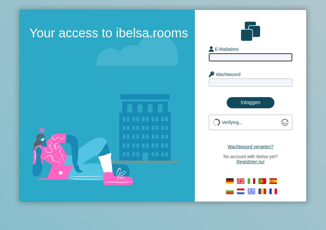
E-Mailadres (224, 49)
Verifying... (232, 122)
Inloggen (250, 102)
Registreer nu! (251, 161)
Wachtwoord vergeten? (250, 146)
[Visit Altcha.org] (284, 124)
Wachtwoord (224, 74)
